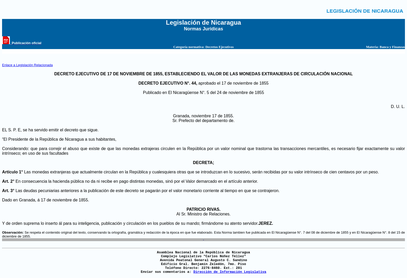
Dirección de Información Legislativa (229, 272)
